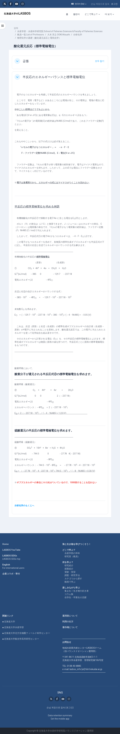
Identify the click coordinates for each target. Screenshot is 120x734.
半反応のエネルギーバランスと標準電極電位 (54, 77)
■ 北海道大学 (8, 621)
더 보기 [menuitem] (108, 14)
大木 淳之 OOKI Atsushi (58, 34)
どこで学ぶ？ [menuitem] (91, 14)
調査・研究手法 (72, 575)
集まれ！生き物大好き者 (77, 591)
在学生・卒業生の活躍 (75, 597)
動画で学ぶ (70, 582)
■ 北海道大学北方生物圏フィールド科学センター (26, 633)
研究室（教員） (72, 556)
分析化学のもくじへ (24, 505)
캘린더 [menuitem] (76, 14)
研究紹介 (69, 565)
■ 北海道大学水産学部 (13, 627)
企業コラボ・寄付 (11, 573)
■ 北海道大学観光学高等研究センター (20, 639)
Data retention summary (60, 715)
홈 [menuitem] (67, 14)
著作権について (70, 627)
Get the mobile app (60, 718)
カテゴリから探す (73, 578)
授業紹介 (69, 568)
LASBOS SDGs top (11, 559)
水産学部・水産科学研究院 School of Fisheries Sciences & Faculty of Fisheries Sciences (59, 31)
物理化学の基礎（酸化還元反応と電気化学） (39, 38)
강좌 (16, 28)
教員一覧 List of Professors (30, 34)
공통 (26, 61)
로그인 (114, 4)
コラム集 (69, 594)
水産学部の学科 (72, 553)
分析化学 (77, 34)
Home (5, 544)
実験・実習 (70, 572)
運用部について (70, 616)
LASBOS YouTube (11, 550)
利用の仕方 (67, 621)
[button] (79, 3)
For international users (13, 568)
